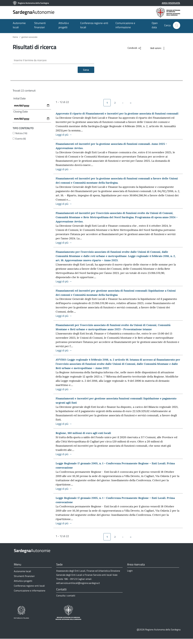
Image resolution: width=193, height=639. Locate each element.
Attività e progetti (64, 25)
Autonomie (33, 12)
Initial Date (19, 99)
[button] (176, 25)
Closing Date (20, 112)
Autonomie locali (19, 25)
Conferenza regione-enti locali (94, 25)
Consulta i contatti (65, 596)
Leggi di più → (64, 135)
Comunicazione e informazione (125, 25)
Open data (155, 25)
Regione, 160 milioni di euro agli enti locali (83, 433)
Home (15, 37)
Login (130, 571)
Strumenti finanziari (40, 25)
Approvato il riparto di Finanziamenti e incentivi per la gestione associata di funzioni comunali (117, 114)
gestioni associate (29, 37)
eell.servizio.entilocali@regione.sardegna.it (78, 583)
